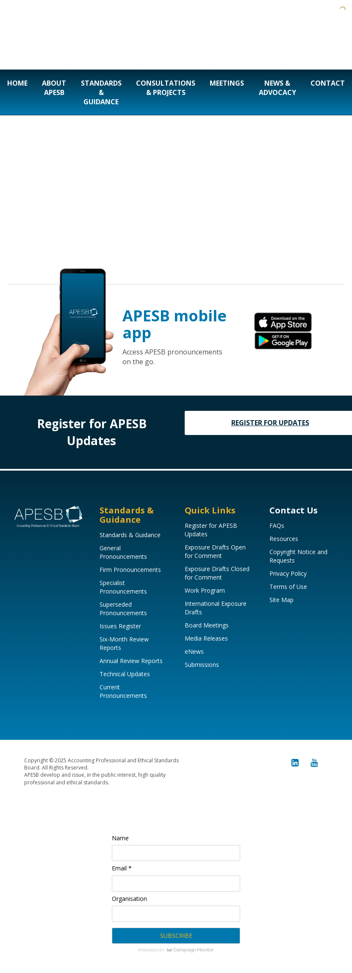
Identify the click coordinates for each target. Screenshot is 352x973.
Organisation (129, 899)
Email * (122, 868)
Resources (283, 539)
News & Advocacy (277, 87)
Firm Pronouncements (130, 570)
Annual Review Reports (131, 661)
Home (17, 83)
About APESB (54, 87)
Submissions (202, 665)
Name (120, 838)
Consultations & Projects (165, 87)
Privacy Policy (288, 573)
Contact (327, 83)
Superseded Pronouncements (123, 608)
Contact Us (293, 510)
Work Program (205, 590)
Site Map (281, 600)
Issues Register (120, 626)
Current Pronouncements (123, 691)
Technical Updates (125, 674)
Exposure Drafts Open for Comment (215, 551)
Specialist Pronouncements (123, 587)
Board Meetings (207, 625)
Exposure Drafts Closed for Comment (217, 573)
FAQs (276, 525)
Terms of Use (288, 587)
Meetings (227, 83)
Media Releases (206, 638)
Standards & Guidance (101, 92)
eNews (194, 651)
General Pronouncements (123, 552)
